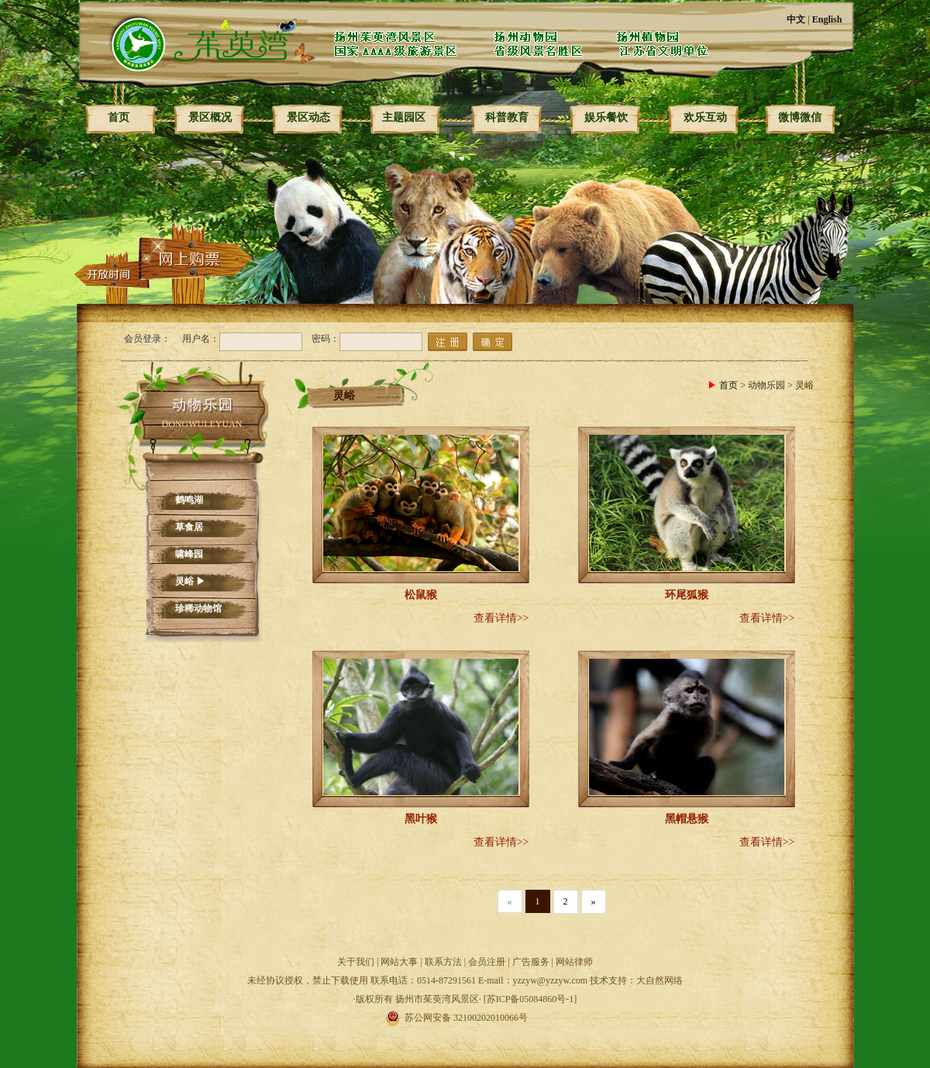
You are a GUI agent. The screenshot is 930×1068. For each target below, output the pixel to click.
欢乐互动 (705, 117)
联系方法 (443, 961)
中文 (796, 19)
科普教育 (507, 117)
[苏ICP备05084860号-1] (530, 999)
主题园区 (403, 117)
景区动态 (308, 117)
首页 (118, 117)
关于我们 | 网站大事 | (381, 961)
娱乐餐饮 (606, 117)
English (827, 19)
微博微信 (800, 117)
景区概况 (210, 117)
